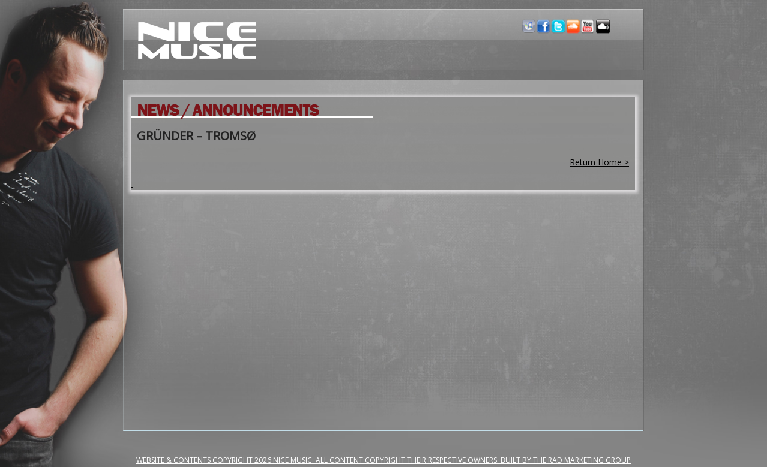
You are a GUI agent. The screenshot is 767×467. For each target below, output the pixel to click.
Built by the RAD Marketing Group (566, 460)
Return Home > (599, 162)
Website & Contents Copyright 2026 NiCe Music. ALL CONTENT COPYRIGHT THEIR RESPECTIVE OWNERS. (318, 460)
